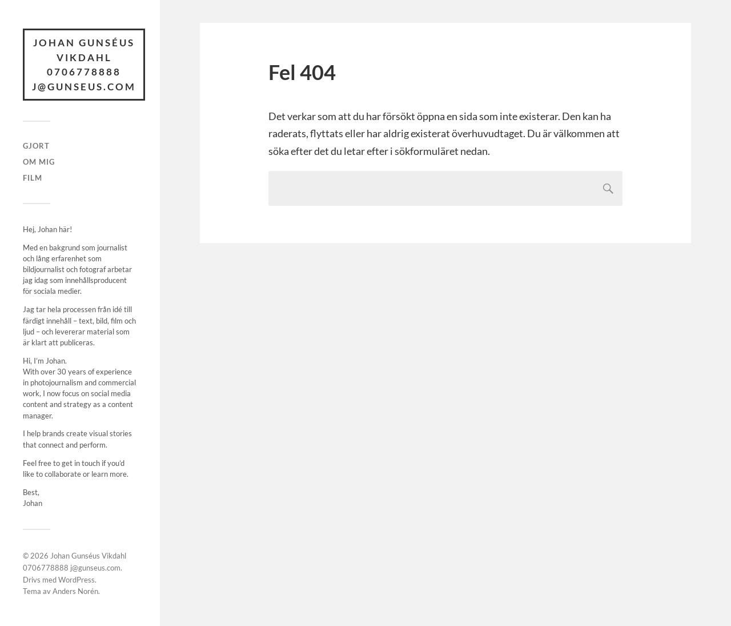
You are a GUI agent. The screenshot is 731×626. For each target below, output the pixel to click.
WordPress (76, 579)
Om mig (39, 161)
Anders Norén (75, 591)
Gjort (36, 145)
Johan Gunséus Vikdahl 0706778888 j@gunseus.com (84, 65)
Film (32, 177)
